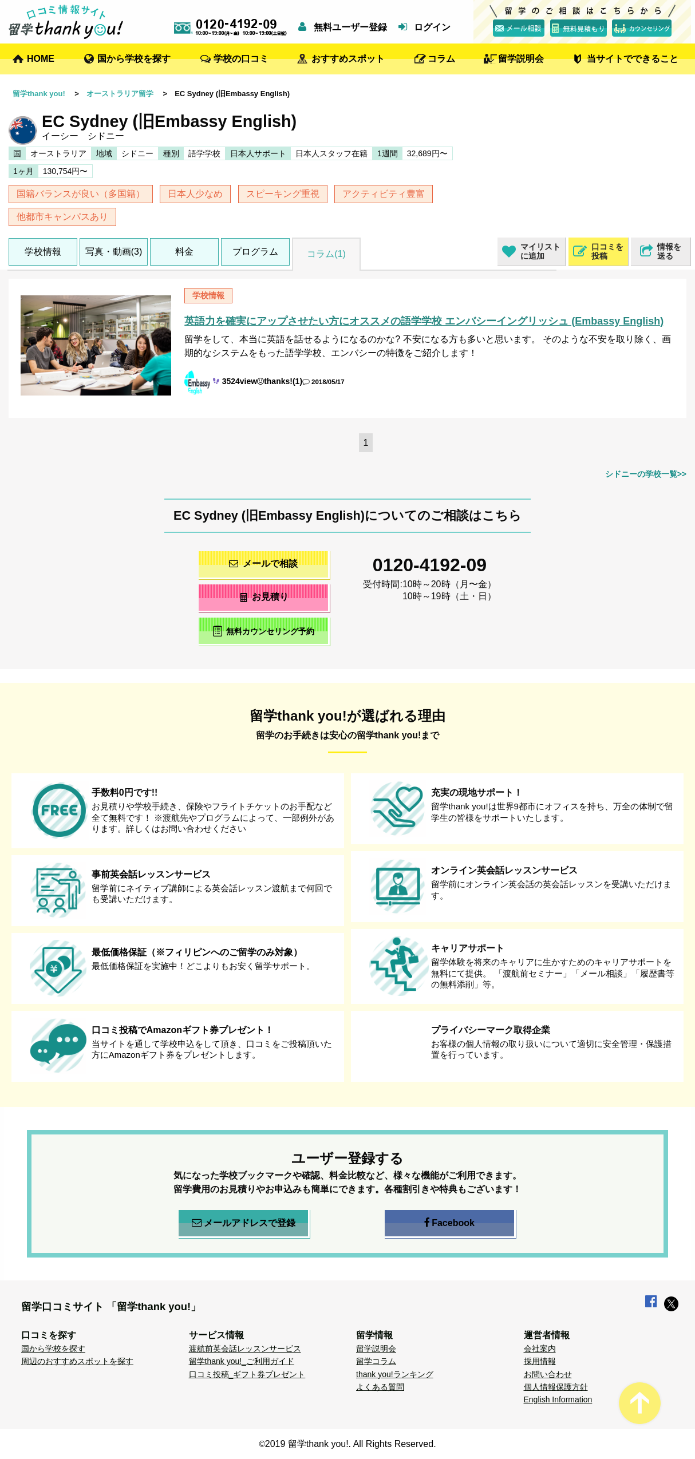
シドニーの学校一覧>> (645, 474)
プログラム (255, 251)
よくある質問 (380, 1386)
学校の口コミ (241, 59)
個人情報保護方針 (556, 1386)
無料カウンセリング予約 (263, 631)
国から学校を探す (134, 59)
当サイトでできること (632, 59)
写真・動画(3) (114, 251)
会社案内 (540, 1348)
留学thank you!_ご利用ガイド (241, 1361)
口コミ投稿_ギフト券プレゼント (247, 1374)
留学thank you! (39, 93)
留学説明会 (521, 59)
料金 (184, 251)
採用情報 (540, 1361)
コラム (441, 59)
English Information (558, 1399)
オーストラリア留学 (119, 93)
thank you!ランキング (394, 1374)
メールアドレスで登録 (243, 1223)
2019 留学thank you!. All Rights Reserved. (350, 1444)
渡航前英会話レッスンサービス (245, 1348)
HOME (40, 59)
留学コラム (376, 1361)
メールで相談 (263, 563)
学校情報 (43, 251)
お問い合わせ (548, 1374)
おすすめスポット (348, 59)
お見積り (264, 597)
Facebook (449, 1223)
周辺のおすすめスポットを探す (77, 1361)
